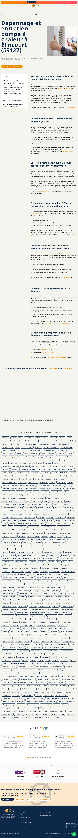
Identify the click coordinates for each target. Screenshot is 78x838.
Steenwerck (6, 679)
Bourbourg (35, 473)
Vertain (36, 692)
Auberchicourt (44, 444)
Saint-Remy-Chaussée (47, 673)
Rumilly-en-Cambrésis (9, 651)
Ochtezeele (6, 619)
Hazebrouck (68, 552)
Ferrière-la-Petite (33, 527)
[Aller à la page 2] (30, 757)
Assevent (11, 444)
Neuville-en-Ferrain (52, 609)
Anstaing (27, 441)
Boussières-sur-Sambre (50, 476)
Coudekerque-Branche (9, 498)
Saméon (37, 657)
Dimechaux (47, 504)
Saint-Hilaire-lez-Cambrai (28, 670)
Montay (50, 603)
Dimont (56, 504)
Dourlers (40, 508)
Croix (28, 501)
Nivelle (50, 612)
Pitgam (32, 625)
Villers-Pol (40, 698)
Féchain (50, 523)
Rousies (29, 647)
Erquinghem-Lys (30, 517)
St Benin (15, 670)
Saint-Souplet (68, 654)
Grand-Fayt (47, 542)
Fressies (52, 536)
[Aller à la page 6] (40, 757)
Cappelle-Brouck (17, 488)
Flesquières (6, 530)
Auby (17, 447)
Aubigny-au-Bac (62, 444)
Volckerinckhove (64, 698)
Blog (22, 824)
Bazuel (28, 457)
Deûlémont (37, 504)
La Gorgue (5, 568)
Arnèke (72, 441)
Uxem (33, 689)
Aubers (53, 444)
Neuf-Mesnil (25, 609)
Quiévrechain (15, 635)
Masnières (46, 593)
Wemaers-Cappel (7, 714)
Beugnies (34, 466)
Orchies (53, 619)
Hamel (4, 549)
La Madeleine (35, 568)
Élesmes (34, 511)
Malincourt (33, 587)
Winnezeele (70, 714)
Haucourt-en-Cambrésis (66, 549)
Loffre (54, 581)
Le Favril (14, 574)
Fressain (44, 536)
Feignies (57, 523)
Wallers (29, 701)
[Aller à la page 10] (50, 757)
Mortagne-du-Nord (44, 606)
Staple (32, 676)
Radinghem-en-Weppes (43, 635)
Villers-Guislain (7, 698)
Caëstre (70, 482)
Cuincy (46, 501)
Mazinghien (21, 597)
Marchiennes (51, 587)
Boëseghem (42, 469)
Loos (13, 584)
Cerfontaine (45, 492)
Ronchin (45, 644)
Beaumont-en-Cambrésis (64, 457)
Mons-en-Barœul (28, 603)
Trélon (72, 686)
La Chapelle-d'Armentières (48, 565)
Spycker (30, 666)
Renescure (19, 641)
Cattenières (20, 492)
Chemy (67, 492)
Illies (58, 562)
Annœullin (13, 441)
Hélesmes (11, 555)
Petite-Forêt (14, 625)
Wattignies (60, 708)
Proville (20, 631)
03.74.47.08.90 (71, 107)
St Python (35, 673)
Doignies (63, 504)
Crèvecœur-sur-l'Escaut (9, 501)
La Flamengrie (63, 565)
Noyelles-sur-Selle (51, 616)
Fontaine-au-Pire (7, 533)
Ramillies (33, 638)
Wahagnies (6, 701)
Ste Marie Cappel (42, 676)
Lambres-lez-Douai (17, 571)
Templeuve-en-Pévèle (68, 679)
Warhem (56, 705)
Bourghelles (45, 473)
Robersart (5, 644)
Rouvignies (37, 647)
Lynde (57, 584)
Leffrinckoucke (7, 577)
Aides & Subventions (26, 822)
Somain (13, 666)
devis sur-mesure (65, 277)
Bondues (70, 469)
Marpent (64, 590)
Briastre (23, 479)
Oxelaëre (23, 622)
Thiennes (42, 682)
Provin (27, 631)
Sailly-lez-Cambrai (23, 651)
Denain (29, 504)
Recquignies (64, 638)
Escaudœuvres (60, 517)
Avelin (4, 450)
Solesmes (52, 663)
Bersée (40, 463)
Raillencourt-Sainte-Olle (60, 635)
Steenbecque (53, 676)
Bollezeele (62, 469)
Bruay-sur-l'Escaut (59, 479)
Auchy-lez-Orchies (27, 447)
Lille (18, 581)
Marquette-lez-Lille (25, 593)
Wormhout (6, 717)
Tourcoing (54, 686)
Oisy (28, 619)
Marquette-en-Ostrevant (9, 593)
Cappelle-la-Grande (44, 488)
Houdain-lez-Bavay (8, 562)
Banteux (43, 453)
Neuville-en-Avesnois (38, 609)
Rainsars (16, 638)
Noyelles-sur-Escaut (21, 616)
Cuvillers (60, 501)
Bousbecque (63, 473)
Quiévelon (5, 635)
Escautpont (70, 517)
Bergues (5, 463)
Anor (20, 441)
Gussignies (43, 546)
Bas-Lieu (70, 453)
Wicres (38, 714)
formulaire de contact (63, 323)
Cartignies (72, 488)
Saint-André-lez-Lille (57, 666)
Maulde (5, 597)
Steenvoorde (71, 676)
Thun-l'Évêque (7, 686)
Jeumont (12, 565)
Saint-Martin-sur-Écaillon (10, 673)
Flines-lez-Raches (38, 530)
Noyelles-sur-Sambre (37, 616)
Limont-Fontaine (27, 581)
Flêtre (13, 530)
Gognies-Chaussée (62, 539)
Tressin (5, 689)
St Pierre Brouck (24, 673)
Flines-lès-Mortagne (24, 530)
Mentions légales (65, 833)
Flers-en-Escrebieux (63, 527)
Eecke (26, 511)
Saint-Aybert (6, 670)
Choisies (13, 495)
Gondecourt (16, 542)
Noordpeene (66, 612)
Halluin (69, 546)
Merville (5, 600)
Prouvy (12, 631)
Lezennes (57, 577)
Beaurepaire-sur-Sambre (18, 460)
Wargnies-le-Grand (32, 705)
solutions (9, 15)
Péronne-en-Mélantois (66, 622)
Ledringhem (57, 574)
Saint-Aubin (69, 666)
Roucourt (20, 647)
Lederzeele (48, 574)
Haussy (13, 552)
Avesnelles (12, 450)
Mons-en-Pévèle (40, 603)
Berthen (56, 463)
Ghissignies (13, 539)
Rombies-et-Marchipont (25, 644)
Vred (73, 698)
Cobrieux (35, 495)
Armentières (63, 441)
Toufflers (45, 686)
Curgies (53, 501)
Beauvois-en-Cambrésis (44, 460)
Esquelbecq (23, 520)
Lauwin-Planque (54, 571)
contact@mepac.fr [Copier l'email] (44, 799)
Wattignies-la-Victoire (9, 711)
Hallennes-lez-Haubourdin (56, 546)
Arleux (41, 441)
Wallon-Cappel (51, 701)
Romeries (37, 644)
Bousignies (6, 476)
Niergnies (34, 612)
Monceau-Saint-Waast (50, 600)
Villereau (38, 695)
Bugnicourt (43, 482)
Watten (40, 597)
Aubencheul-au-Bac (30, 444)
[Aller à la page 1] (28, 757)
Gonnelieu (26, 542)
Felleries (65, 523)
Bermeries (32, 463)
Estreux (65, 520)
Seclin (48, 660)
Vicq (43, 692)
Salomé (29, 657)
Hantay (11, 549)
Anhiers (62, 438)
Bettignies (16, 466)
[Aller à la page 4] (35, 757)
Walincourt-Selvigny (17, 701)
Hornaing (70, 558)
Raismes (25, 638)
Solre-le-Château (63, 663)
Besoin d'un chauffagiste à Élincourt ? (11, 66)
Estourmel (49, 520)
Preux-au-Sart (64, 628)
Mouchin (55, 606)
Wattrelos (20, 711)
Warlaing (5, 708)
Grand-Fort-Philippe (59, 542)
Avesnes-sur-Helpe (49, 450)
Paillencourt (32, 622)
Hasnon (36, 549)
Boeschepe (32, 469)
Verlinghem (28, 692)
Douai (19, 508)
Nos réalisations (25, 817)
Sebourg (40, 660)
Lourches (20, 584)
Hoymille (51, 562)
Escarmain (41, 517)
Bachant (68, 450)
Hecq (4, 555)
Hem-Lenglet (27, 555)
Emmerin (61, 511)
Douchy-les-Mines (29, 508)
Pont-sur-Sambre (7, 628)
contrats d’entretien (44, 192)
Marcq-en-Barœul (7, 590)
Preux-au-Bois (53, 628)
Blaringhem (15, 469)
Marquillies (36, 593)
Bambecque (34, 453)
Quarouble (44, 631)
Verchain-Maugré (16, 692)
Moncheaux (6, 603)
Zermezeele (37, 717)
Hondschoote (27, 558)
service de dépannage (37, 213)
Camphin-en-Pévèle (43, 485)
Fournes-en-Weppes (65, 533)
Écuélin (20, 511)
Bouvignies (71, 476)
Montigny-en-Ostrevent (9, 606)
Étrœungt (12, 523)
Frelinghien (22, 536)
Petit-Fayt (5, 625)
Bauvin (4, 457)
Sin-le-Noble (37, 663)
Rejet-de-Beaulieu (8, 641)
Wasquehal (43, 708)
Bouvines (5, 479)
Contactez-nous (20, 799)
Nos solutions (24, 815)
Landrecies (46, 514)
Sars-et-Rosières (62, 657)
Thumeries (61, 682)
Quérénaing (54, 631)
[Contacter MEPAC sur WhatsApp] (74, 834)
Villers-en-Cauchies (61, 695)
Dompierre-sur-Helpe (9, 508)
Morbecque (32, 606)
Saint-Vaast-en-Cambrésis (10, 676)
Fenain (73, 523)
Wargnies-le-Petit (46, 705)
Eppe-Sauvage (63, 514)
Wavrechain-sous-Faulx (50, 711)
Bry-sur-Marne (33, 482)
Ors (59, 619)
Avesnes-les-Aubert (35, 450)
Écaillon (5, 511)
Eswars (4, 523)
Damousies (6, 504)
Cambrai (14, 485)
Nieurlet (42, 612)
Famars (34, 523)
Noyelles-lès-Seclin (8, 616)
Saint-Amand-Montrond (20, 654)
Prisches (5, 631)
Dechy (14, 504)
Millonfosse (28, 600)
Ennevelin (28, 514)
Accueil (3, 15)
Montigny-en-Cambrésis (63, 603)
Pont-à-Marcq (62, 625)
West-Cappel (29, 714)
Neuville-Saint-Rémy (67, 609)
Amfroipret (54, 438)
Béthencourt (6, 466)
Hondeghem (16, 558)
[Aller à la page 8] (45, 757)
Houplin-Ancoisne (21, 562)
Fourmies (5, 536)
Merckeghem (49, 597)
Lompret (61, 581)
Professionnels (25, 820)
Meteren (12, 600)
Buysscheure (61, 482)
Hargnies (27, 549)
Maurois (12, 597)
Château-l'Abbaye (56, 492)
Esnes (14, 520)
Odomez (14, 619)
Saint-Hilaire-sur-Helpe (44, 670)
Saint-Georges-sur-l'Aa (37, 654)
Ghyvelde (22, 539)
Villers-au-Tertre (48, 695)
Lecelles (32, 574)
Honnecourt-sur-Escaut (49, 558)
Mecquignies (31, 597)
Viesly (49, 692)
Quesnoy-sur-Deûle (66, 631)
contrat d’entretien (67, 151)
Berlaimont (13, 463)
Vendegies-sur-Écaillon (68, 689)
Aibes (20, 438)
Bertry (63, 463)
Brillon (30, 479)
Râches (31, 635)
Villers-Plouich (31, 698)
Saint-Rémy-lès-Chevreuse (53, 654)
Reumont (27, 641)
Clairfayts (21, 495)
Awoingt (60, 450)
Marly (48, 590)
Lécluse (39, 574)
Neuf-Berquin (15, 609)
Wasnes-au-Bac (33, 708)
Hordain (62, 558)
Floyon (56, 530)
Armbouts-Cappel (52, 441)
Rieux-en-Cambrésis (68, 641)
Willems (54, 714)
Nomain (57, 612)
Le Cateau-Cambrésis (68, 571)
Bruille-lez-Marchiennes (9, 482)
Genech (5, 539)
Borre (4, 473)
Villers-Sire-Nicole (52, 698)
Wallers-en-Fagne (39, 701)
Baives (26, 453)
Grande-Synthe (7, 546)
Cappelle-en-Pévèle (30, 488)
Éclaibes (12, 511)
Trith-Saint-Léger (14, 689)
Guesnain (33, 546)
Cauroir (36, 492)
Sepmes (73, 660)
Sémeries (55, 660)
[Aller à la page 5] (37, 757)
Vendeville (5, 692)
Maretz (42, 590)
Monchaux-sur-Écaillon (65, 600)
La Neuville (45, 568)
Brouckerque (39, 479)
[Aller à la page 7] (42, 757)
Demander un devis (7, 799)
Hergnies (36, 555)
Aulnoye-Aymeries (66, 447)
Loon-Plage (6, 584)
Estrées (58, 520)
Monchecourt (16, 603)
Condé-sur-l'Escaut (62, 495)
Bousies (72, 473)
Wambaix (61, 701)
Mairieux (11, 587)
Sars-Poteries (6, 660)
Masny (54, 593)
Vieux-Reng (16, 695)
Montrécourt (22, 606)
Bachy (4, 453)
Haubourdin (52, 549)
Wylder (54, 514)
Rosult (72, 644)
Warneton (13, 708)
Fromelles (67, 536)
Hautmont (30, 552)
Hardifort (19, 549)
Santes (53, 657)
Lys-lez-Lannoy (66, 584)
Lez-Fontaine (48, 577)
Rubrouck (46, 647)
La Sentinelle (55, 568)
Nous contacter (71, 826)
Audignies (38, 447)
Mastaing (61, 593)
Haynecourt (58, 552)
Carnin (64, 488)
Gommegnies (6, 542)
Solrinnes (5, 666)
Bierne (71, 466)
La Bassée (35, 565)
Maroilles (56, 590)
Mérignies (59, 597)
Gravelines (17, 546)
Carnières (56, 488)
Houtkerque (42, 562)
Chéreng (5, 495)
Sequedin (5, 663)
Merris (67, 597)
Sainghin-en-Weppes (66, 651)
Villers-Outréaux (18, 698)
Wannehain (21, 705)
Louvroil (50, 584)
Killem (27, 565)
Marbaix (41, 587)
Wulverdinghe (16, 717)
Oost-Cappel (44, 619)
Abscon (14, 438)
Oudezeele (15, 622)
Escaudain (50, 517)
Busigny (52, 482)
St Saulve (59, 673)
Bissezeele (5, 469)
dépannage (68, 88)
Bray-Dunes (14, 479)
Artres (4, 444)
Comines (51, 495)
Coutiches (41, 498)
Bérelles (72, 460)
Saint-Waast (23, 676)
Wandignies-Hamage (8, 705)
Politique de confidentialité (53, 833)
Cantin (68, 485)
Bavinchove (19, 457)
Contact (23, 827)
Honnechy (37, 558)
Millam (20, 600)
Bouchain (11, 473)
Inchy (64, 562)
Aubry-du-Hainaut (8, 447)
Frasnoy (13, 536)
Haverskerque (48, 552)
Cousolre (32, 498)
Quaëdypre (35, 631)
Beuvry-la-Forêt (53, 466)
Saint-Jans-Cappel (59, 670)
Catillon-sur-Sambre (8, 492)
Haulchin (5, 552)
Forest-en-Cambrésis (37, 533)
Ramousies (42, 638)
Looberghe (70, 581)
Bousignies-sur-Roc (17, 476)
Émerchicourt (52, 511)
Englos (4, 514)
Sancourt (45, 657)
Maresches (33, 590)
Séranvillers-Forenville (17, 663)
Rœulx (13, 644)
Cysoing (68, 501)
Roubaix (5, 647)
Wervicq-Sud (19, 714)
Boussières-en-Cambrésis (33, 476)
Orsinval (66, 619)
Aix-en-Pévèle (29, 438)
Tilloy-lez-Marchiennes (33, 686)
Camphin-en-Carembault (27, 485)
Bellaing (56, 460)
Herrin (58, 555)
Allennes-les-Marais (41, 438)
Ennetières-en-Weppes (16, 514)
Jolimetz (20, 565)
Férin (4, 527)
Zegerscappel (27, 717)
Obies (60, 616)
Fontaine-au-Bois (66, 530)
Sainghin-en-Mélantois (50, 651)
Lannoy (36, 571)
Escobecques (6, 520)
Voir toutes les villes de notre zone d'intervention (13, 423)
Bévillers (63, 466)
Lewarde (39, 577)
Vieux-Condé (68, 692)
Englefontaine (71, 511)
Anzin (35, 441)
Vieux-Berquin (58, 692)
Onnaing (34, 619)
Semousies (64, 660)
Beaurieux (31, 460)
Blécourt (23, 469)
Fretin (59, 536)
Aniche (69, 438)
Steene (62, 676)
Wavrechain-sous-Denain (34, 711)
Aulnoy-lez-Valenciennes (51, 447)
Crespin (57, 498)
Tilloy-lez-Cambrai (19, 686)
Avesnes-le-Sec (22, 450)
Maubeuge (70, 593)
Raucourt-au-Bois (53, 638)
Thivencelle (52, 682)
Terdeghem (6, 682)
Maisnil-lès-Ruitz (22, 587)
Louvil (43, 584)
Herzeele (36, 514)
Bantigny (51, 453)
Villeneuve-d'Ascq (28, 695)
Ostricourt (5, 622)
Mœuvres (38, 600)
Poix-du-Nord (41, 625)
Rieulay (57, 641)
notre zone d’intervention (38, 359)
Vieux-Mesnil (6, 695)
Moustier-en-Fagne (66, 606)
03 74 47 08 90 (73, 5)
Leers (65, 574)
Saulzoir (33, 660)
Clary (28, 495)
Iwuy (70, 562)
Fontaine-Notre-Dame (21, 533)
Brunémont (22, 482)
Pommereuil (51, 625)
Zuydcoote (47, 717)
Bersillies (48, 463)
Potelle (17, 628)
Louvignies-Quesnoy (32, 584)
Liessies (66, 577)
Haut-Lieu (21, 552)
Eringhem (5, 517)
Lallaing (64, 568)
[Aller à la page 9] (47, 757)
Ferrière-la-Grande (20, 527)
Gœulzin (51, 539)
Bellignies (64, 460)
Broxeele (48, 479)
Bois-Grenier (52, 469)
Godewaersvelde (41, 539)
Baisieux (19, 453)
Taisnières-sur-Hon (42, 679)
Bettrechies (25, 466)
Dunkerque (58, 508)
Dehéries (21, 504)
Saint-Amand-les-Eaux (42, 666)
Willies (62, 714)
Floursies (48, 530)
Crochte (21, 501)
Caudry (29, 492)
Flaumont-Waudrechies (48, 527)
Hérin (44, 555)
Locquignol (46, 581)
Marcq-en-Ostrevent (21, 590)
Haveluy (38, 552)
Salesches (21, 657)
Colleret (44, 495)
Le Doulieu (6, 574)
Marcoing (60, 587)
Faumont (41, 523)
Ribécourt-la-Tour (47, 641)
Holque (73, 555)
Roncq (53, 644)
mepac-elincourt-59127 (31, 15)
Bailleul (11, 453)
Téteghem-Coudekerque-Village (21, 682)
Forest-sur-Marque (51, 533)
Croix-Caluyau (37, 501)
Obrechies (68, 616)
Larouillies (44, 571)
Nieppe (26, 612)
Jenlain (4, 565)
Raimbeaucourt (7, 638)
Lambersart (6, 571)
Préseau (43, 628)
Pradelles (25, 628)
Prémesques (34, 628)
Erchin (72, 514)
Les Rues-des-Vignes (20, 577)
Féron (10, 527)
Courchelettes (22, 498)
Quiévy (24, 635)
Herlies (51, 555)
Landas (28, 571)
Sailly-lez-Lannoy (36, 651)
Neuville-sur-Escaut (8, 612)
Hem (18, 555)
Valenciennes (41, 689)
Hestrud (65, 555)
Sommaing (22, 666)
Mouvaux (5, 609)
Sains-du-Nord (7, 654)
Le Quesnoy (23, 574)
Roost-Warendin (62, 644)
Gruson (25, 546)
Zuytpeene (56, 717)
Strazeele (15, 679)
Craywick (49, 498)
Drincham (49, 508)
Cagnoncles (6, 485)
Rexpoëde (36, 641)
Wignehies (46, 714)
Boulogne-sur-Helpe (23, 473)
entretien (60, 88)
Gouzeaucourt (37, 542)
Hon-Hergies (6, 558)
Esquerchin (32, 520)
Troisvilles (25, 689)
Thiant (35, 682)
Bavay (11, 457)
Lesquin (31, 577)
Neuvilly (19, 612)
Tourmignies (63, 686)
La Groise (14, 568)
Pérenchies (53, 622)
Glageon (30, 539)
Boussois (62, 476)
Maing (4, 587)
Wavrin (62, 711)
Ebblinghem (67, 508)
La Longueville (24, 568)
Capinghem (6, 488)
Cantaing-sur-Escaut (57, 485)
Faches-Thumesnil (23, 523)
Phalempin (24, 625)
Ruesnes (54, 647)
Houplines (32, 562)
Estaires (41, 520)
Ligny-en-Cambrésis (8, 581)
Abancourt (6, 438)
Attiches (20, 444)
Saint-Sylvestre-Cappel (9, 657)
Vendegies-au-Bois (53, 689)
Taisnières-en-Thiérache (27, 679)
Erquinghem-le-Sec (16, 517)
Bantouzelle (61, 453)
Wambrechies (71, 701)
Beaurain (5, 460)
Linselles (37, 581)
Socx (45, 663)
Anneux (5, 441)
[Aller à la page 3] (33, 757)
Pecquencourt (43, 622)
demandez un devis (38, 109)
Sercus (29, 663)
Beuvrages (43, 466)
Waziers (69, 711)
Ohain (22, 619)
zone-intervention (18, 15)
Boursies (54, 473)
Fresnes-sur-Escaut (33, 536)
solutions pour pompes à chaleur (57, 357)
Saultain (25, 660)
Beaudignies (49, 457)
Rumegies (63, 647)
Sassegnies (16, 660)
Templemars (54, 679)
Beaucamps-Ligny (38, 457)
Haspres (43, 549)
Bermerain (23, 463)
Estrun (72, 520)
